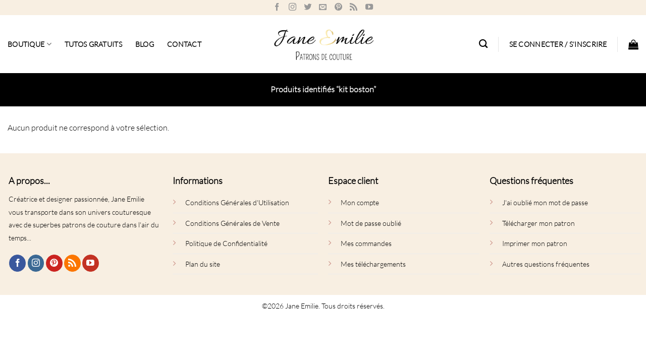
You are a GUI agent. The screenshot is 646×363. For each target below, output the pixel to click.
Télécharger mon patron (538, 223)
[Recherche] (483, 44)
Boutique (29, 44)
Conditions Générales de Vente (232, 223)
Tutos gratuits (93, 44)
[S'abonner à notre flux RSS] (353, 7)
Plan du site (202, 264)
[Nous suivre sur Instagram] (292, 7)
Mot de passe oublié (371, 223)
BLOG (144, 44)
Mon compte (360, 202)
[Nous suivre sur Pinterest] (338, 7)
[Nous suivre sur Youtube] (369, 7)
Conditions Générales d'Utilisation (237, 202)
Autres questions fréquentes (545, 264)
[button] (558, 44)
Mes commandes (366, 243)
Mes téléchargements (373, 264)
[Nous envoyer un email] (323, 7)
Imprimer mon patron (534, 243)
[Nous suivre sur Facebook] (277, 7)
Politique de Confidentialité (226, 243)
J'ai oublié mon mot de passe (545, 202)
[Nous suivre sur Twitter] (307, 7)
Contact (184, 44)
